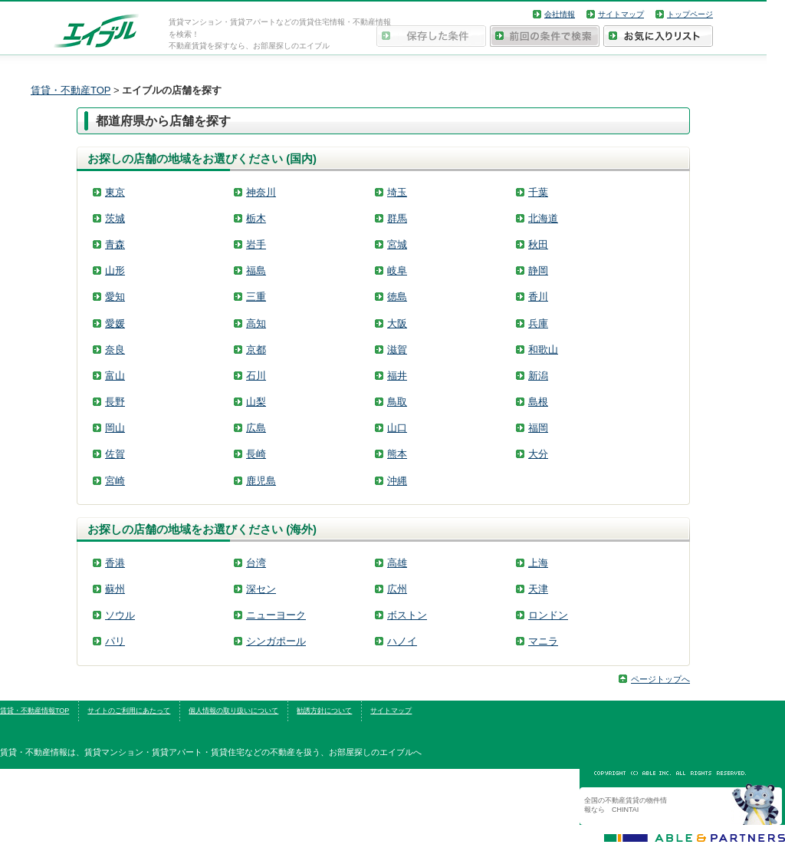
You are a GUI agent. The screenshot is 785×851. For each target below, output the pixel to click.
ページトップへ (660, 679)
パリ (115, 641)
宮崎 (115, 481)
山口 (397, 428)
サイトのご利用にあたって (128, 710)
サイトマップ (621, 14)
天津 (538, 589)
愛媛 (115, 323)
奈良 (115, 349)
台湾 (256, 563)
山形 (115, 270)
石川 (256, 375)
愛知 (115, 296)
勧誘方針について (324, 710)
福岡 (538, 428)
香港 (115, 563)
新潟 (538, 375)
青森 (115, 244)
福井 (397, 375)
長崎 (256, 454)
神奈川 (261, 192)
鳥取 (397, 401)
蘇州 (115, 589)
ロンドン (548, 615)
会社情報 (559, 14)
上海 (538, 563)
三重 (256, 296)
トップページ (690, 14)
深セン (261, 589)
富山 (115, 375)
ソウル (120, 615)
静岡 (538, 270)
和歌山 (543, 349)
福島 (256, 270)
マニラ (543, 641)
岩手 (256, 244)
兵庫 (538, 323)
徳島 (397, 296)
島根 (538, 401)
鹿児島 (261, 481)
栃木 (256, 218)
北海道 (543, 218)
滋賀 (397, 349)
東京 (115, 192)
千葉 (538, 192)
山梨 (256, 401)
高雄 (397, 563)
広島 (256, 428)
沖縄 (397, 481)
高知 (256, 323)
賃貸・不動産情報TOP (34, 710)
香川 (538, 296)
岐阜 (397, 270)
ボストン (407, 615)
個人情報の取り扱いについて (233, 710)
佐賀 (115, 454)
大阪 (397, 323)
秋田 (538, 244)
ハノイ (402, 641)
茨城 (115, 218)
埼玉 (397, 192)
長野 (115, 401)
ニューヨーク (276, 615)
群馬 (397, 218)
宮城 (397, 244)
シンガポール (276, 641)
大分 (538, 454)
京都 (256, 349)
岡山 (115, 428)
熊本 (397, 454)
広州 (397, 589)
